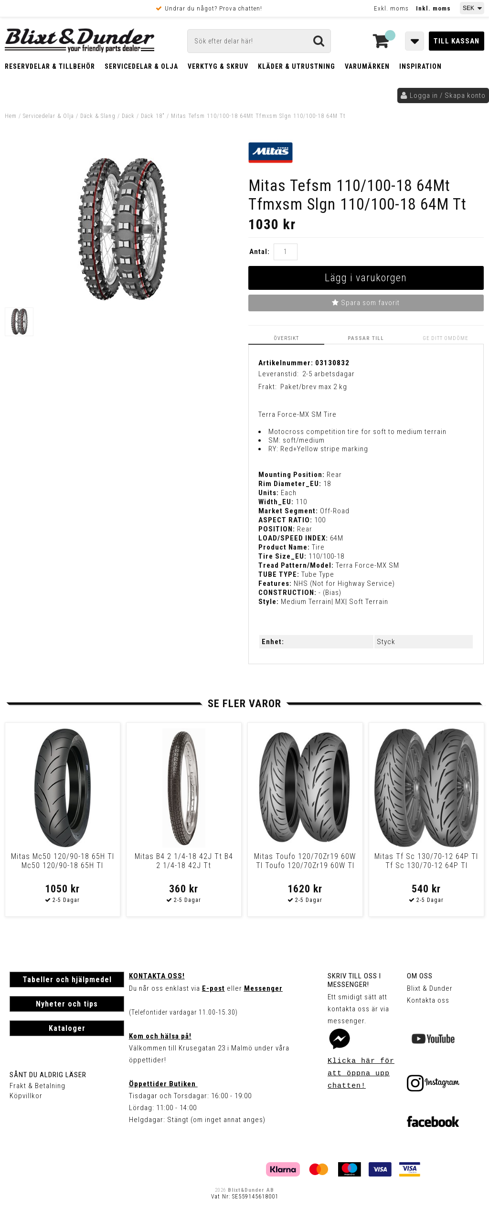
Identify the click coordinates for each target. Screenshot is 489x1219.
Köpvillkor (26, 1096)
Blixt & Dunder (430, 988)
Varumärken (367, 66)
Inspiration (420, 66)
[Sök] (259, 41)
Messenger (263, 988)
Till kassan (456, 41)
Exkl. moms (391, 8)
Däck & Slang (98, 116)
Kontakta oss (428, 1000)
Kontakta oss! (157, 976)
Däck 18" (153, 116)
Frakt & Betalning (37, 1085)
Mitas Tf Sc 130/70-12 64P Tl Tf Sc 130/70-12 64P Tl (426, 861)
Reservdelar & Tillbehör (50, 66)
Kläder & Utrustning (296, 66)
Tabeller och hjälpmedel (67, 979)
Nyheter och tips (67, 1003)
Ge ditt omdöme (445, 338)
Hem (11, 116)
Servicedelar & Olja (141, 66)
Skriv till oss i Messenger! (354, 980)
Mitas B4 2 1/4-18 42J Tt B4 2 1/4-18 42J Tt (184, 861)
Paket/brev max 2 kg (313, 386)
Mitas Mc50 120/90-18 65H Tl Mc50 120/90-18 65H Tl (62, 861)
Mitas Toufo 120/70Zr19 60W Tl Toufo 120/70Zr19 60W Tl (305, 861)
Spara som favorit (366, 302)
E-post (213, 988)
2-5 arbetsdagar (328, 374)
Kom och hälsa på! (160, 1036)
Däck (128, 116)
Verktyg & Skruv (218, 66)
